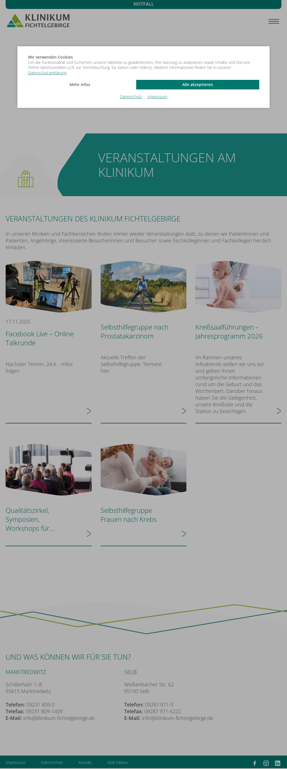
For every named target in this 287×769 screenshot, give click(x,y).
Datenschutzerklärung (47, 72)
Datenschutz (131, 96)
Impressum (157, 96)
